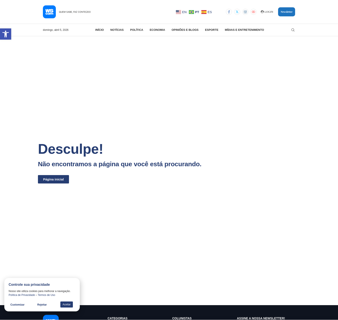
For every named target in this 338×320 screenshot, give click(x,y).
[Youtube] (253, 12)
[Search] (293, 30)
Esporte (211, 29)
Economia (157, 29)
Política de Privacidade (22, 295)
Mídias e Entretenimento (244, 29)
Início (99, 29)
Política (136, 29)
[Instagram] (245, 12)
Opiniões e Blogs (185, 29)
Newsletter (287, 11)
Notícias (117, 29)
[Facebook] (229, 12)
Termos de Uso (46, 295)
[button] (5, 34)
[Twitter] (237, 12)
